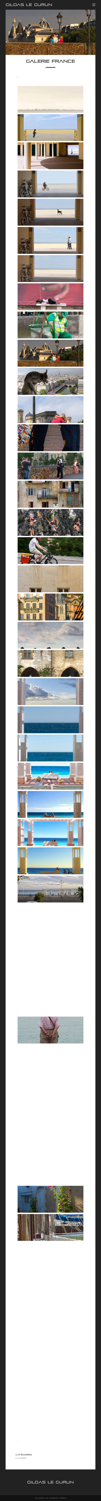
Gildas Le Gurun (29, 5)
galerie (21, 1458)
